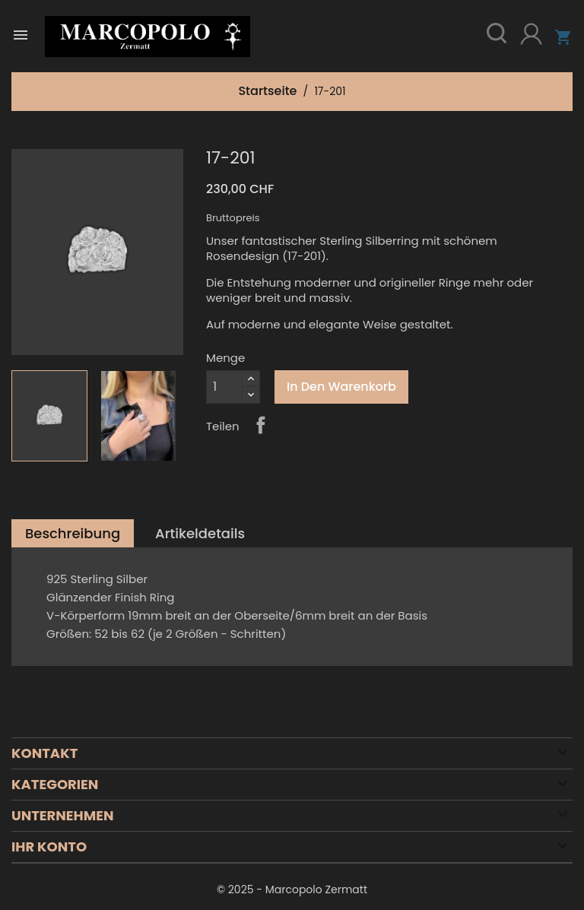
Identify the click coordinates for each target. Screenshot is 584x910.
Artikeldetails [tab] (200, 533)
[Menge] (224, 387)
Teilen (261, 425)
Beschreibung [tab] (72, 533)
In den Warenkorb (341, 386)
